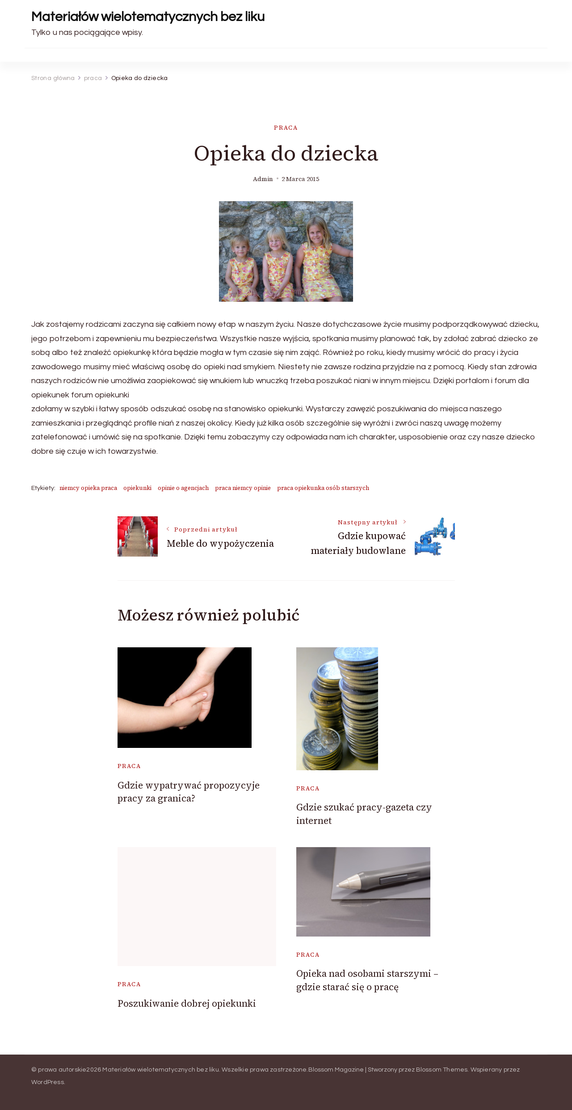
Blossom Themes (442, 1070)
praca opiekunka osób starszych (323, 488)
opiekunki (137, 488)
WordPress (47, 1082)
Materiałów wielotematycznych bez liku (148, 17)
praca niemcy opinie (243, 488)
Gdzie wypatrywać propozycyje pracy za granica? (189, 792)
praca (286, 127)
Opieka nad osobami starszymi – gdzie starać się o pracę (367, 980)
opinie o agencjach (183, 488)
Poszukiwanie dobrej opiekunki (187, 1003)
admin (263, 179)
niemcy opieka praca (88, 488)
